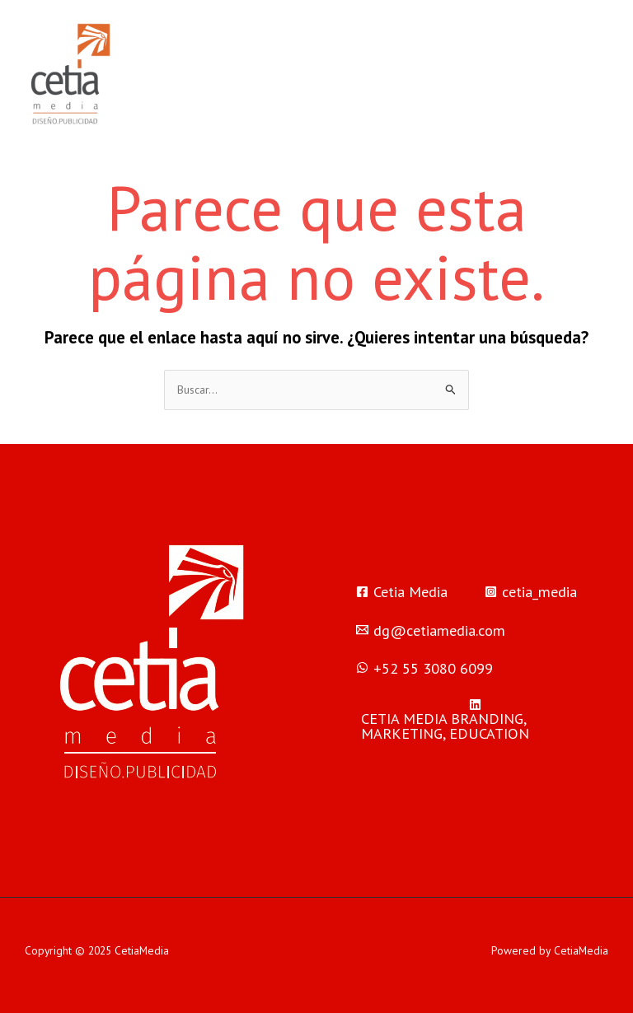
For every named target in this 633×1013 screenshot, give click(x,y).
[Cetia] (402, 591)
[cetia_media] (530, 591)
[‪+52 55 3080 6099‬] (424, 668)
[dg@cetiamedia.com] (431, 630)
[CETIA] (475, 719)
